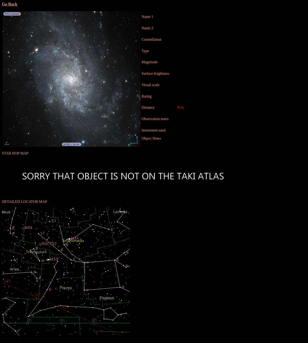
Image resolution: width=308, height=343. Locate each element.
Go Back (9, 4)
